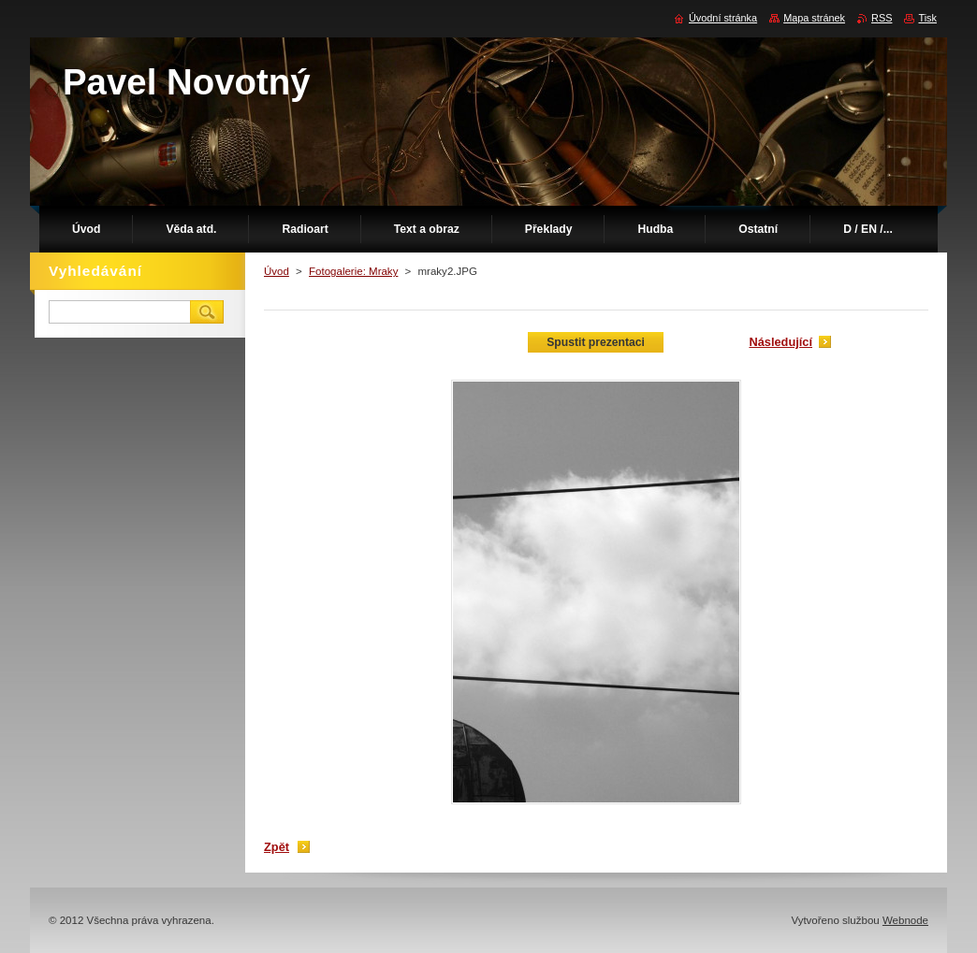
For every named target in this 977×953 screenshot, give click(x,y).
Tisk (927, 17)
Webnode (905, 920)
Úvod (276, 271)
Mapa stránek (814, 17)
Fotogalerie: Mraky (353, 271)
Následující (780, 342)
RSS (881, 17)
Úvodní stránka (723, 17)
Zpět (276, 847)
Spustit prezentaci (596, 342)
